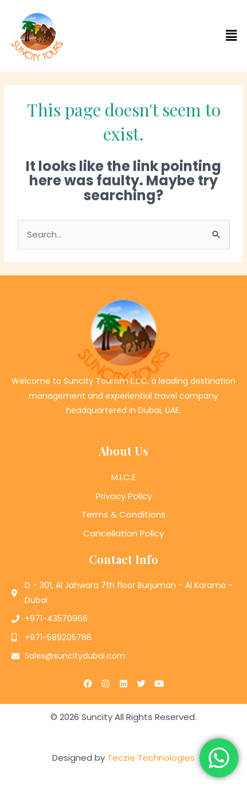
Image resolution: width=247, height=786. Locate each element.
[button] (186, 35)
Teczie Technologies (151, 758)
